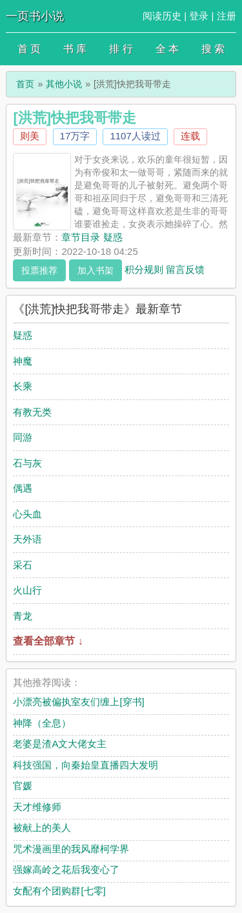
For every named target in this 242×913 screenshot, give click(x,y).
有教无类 (32, 411)
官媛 (22, 785)
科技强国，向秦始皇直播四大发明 (85, 764)
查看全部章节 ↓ (48, 641)
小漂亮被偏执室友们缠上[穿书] (78, 701)
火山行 (27, 590)
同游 (22, 437)
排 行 (120, 48)
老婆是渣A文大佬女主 (59, 743)
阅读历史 (162, 15)
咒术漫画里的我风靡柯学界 (71, 848)
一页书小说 (35, 16)
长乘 (22, 386)
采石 (22, 564)
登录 (198, 15)
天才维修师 (37, 806)
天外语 (27, 539)
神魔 (22, 361)
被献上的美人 (42, 827)
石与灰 (27, 462)
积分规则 (144, 268)
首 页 (29, 48)
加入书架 (95, 270)
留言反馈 (185, 268)
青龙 (22, 615)
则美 (29, 135)
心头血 (27, 513)
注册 (226, 15)
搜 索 (213, 48)
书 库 (74, 48)
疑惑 (22, 335)
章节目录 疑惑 (91, 237)
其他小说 (64, 84)
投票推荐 (39, 270)
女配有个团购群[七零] (59, 890)
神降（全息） (42, 722)
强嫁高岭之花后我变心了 (66, 869)
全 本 (167, 48)
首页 (25, 84)
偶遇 (22, 488)
